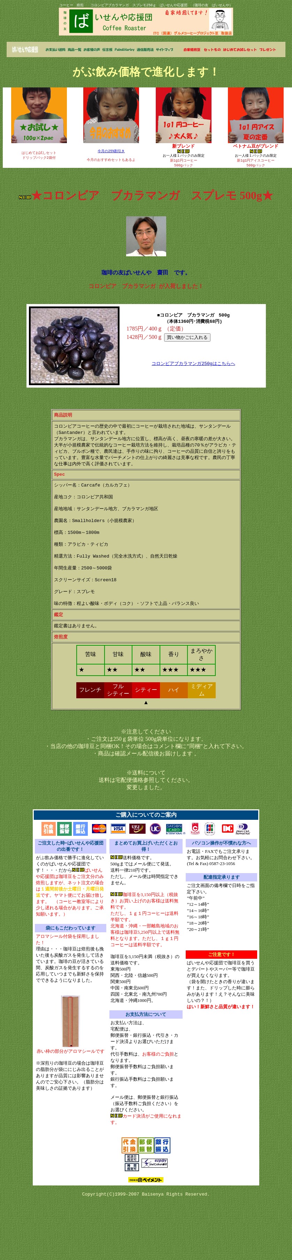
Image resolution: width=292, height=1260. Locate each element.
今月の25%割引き (111, 151)
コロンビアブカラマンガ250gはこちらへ (193, 370)
